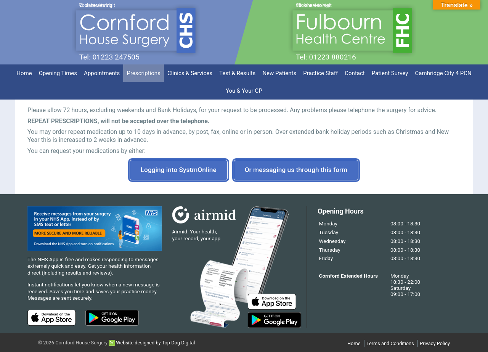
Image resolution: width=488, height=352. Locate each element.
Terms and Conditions (390, 343)
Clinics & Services (189, 73)
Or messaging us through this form (296, 170)
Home (24, 73)
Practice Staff (320, 73)
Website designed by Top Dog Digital (152, 343)
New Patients (279, 73)
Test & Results (237, 73)
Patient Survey (390, 73)
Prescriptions (143, 73)
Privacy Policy (435, 343)
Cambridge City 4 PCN (443, 73)
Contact (355, 73)
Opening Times (58, 73)
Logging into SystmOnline (179, 170)
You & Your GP (244, 90)
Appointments (102, 73)
